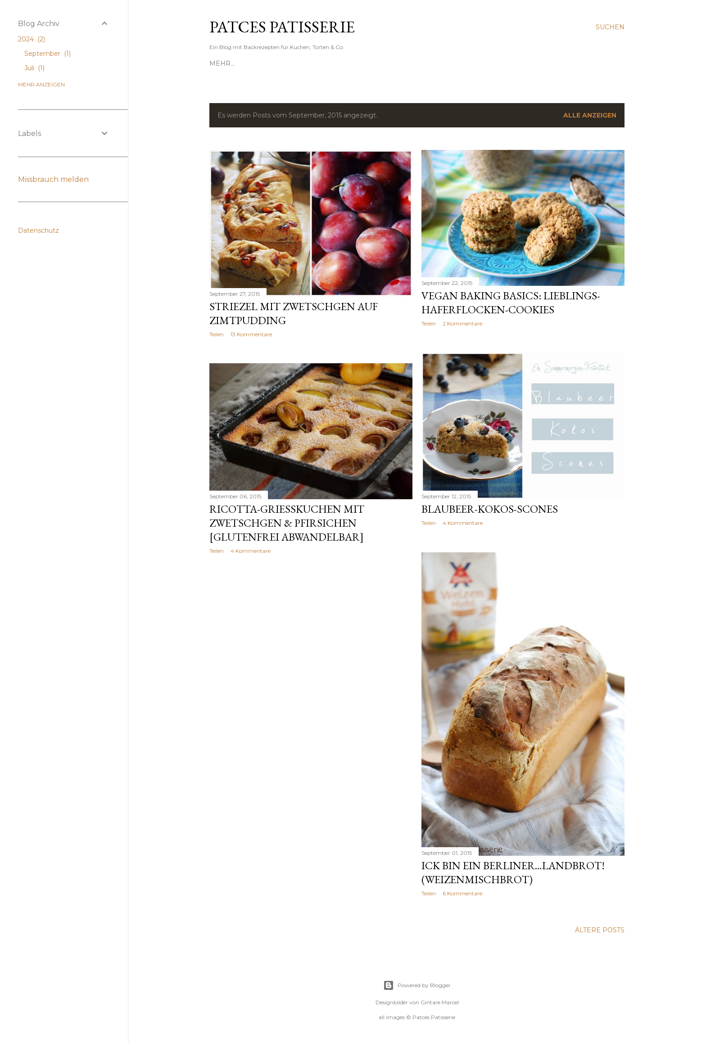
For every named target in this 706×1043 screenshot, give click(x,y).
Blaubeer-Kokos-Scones (489, 509)
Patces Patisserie (282, 26)
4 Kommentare (463, 522)
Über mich (410, 63)
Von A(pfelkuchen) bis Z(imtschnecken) (310, 63)
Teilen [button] (216, 334)
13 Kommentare (251, 334)
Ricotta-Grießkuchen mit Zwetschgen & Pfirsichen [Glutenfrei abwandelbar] (286, 523)
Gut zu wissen (537, 63)
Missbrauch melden (53, 179)
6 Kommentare (462, 893)
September (47, 54)
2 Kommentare (462, 323)
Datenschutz (38, 230)
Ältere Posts (600, 930)
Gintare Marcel (440, 1002)
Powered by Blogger (417, 985)
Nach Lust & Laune (470, 63)
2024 (31, 39)
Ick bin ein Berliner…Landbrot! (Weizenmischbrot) (513, 872)
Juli (34, 68)
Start (219, 63)
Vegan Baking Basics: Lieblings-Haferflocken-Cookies (510, 302)
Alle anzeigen (589, 115)
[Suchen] (610, 27)
